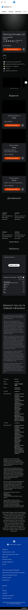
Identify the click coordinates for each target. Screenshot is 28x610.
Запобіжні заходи (7, 494)
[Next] (26, 82)
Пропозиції (18, 11)
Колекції (11, 11)
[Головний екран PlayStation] (14, 2)
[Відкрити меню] (1, 2)
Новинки (4, 11)
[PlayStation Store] (7, 7)
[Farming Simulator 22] (12, 82)
